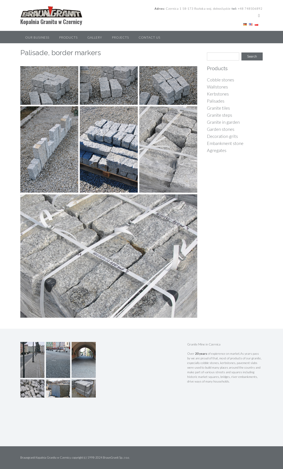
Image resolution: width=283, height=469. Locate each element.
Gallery (94, 37)
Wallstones (217, 86)
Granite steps (219, 115)
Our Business (37, 37)
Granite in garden (223, 122)
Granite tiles (218, 108)
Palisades (215, 100)
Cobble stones (220, 79)
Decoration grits (222, 136)
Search (252, 56)
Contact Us (149, 37)
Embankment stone (225, 143)
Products (68, 37)
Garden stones (220, 129)
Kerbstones (218, 93)
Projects (120, 37)
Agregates (216, 150)
